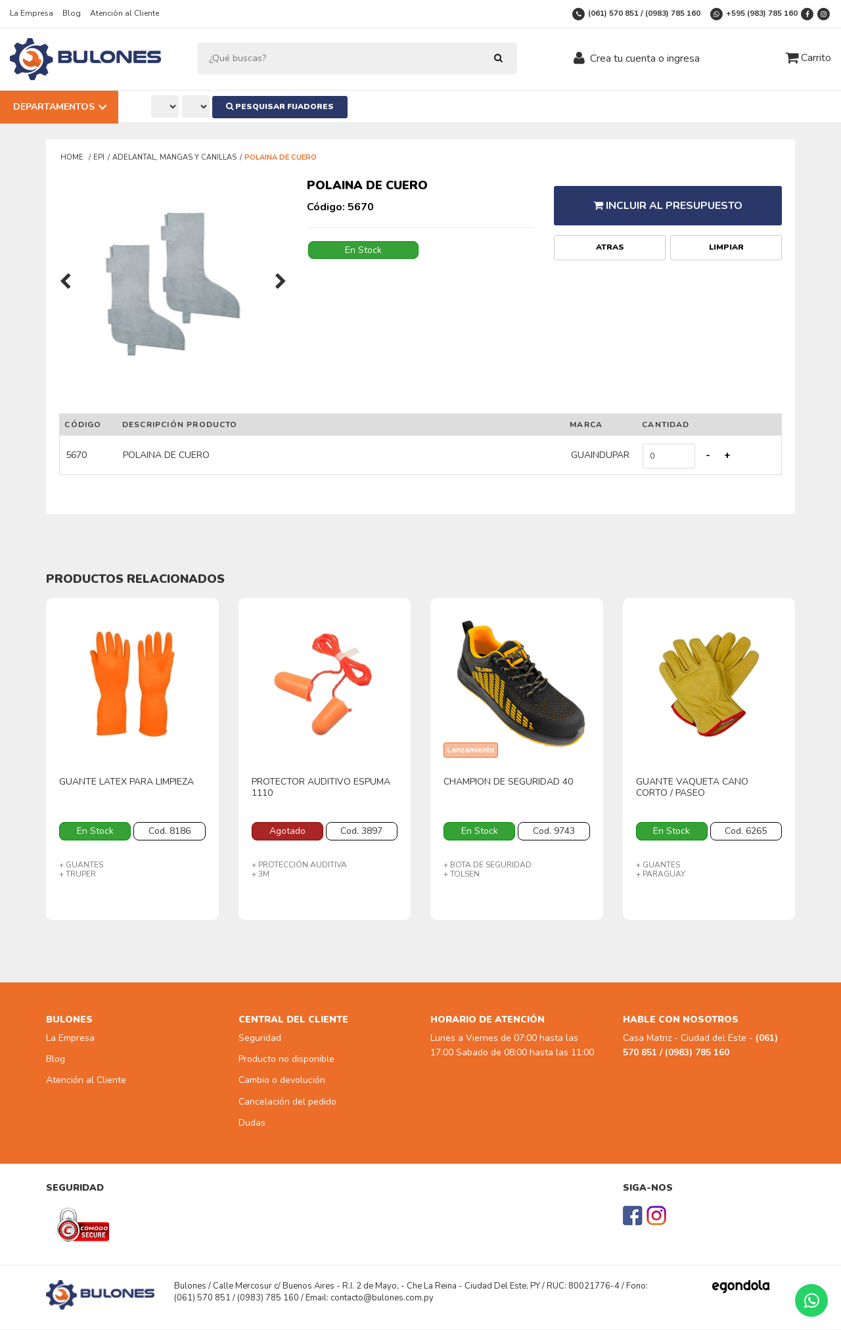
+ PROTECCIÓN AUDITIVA (299, 865)
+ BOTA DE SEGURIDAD (487, 865)
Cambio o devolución (282, 1080)
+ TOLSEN (461, 874)
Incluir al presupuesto (667, 200)
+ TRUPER (77, 874)
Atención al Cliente (124, 13)
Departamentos (54, 107)
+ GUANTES (81, 865)
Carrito (808, 58)
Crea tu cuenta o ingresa (645, 58)
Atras (610, 236)
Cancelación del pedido (287, 1101)
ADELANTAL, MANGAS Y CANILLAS (174, 157)
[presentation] (65, 282)
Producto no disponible (286, 1059)
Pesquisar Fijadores (286, 106)
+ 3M (260, 874)
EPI (98, 157)
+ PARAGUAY (660, 874)
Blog (71, 13)
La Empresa (31, 13)
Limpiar (726, 236)
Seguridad (260, 1038)
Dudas (252, 1123)
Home (72, 157)
